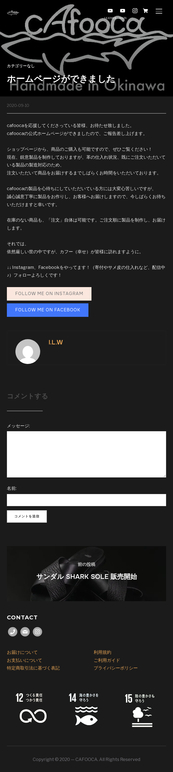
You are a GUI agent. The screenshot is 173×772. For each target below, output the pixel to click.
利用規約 (102, 652)
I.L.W (55, 342)
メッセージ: (18, 425)
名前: (12, 488)
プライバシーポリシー (116, 668)
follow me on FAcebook (47, 310)
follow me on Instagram (49, 293)
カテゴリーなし (21, 65)
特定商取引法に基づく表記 (33, 668)
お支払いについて (24, 660)
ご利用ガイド (107, 660)
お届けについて (22, 652)
